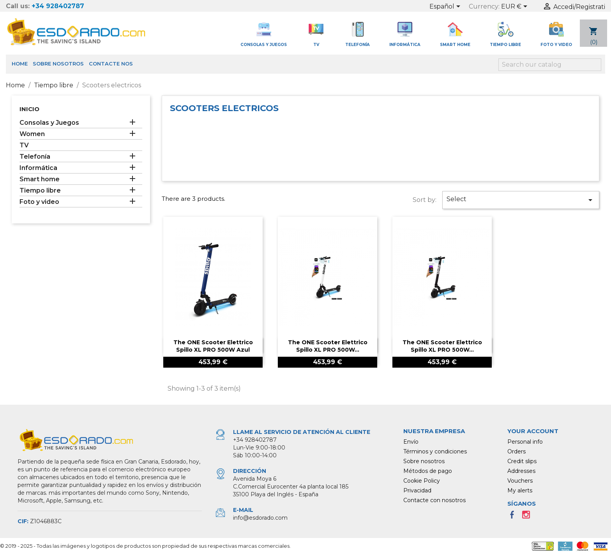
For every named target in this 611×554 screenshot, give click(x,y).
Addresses (521, 470)
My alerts (519, 490)
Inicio (29, 109)
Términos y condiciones (435, 451)
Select (521, 200)
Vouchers (520, 480)
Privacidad (417, 490)
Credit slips (522, 461)
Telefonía (34, 156)
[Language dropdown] (446, 7)
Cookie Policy (421, 480)
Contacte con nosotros (434, 500)
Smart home (39, 179)
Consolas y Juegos (49, 122)
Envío (411, 441)
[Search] (550, 65)
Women (32, 134)
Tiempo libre (40, 190)
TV (24, 145)
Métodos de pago (427, 470)
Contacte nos (111, 63)
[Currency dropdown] (515, 7)
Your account (532, 431)
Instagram (528, 517)
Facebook (514, 517)
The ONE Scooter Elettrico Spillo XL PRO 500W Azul (213, 346)
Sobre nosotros (58, 63)
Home (20, 63)
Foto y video (39, 201)
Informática (38, 168)
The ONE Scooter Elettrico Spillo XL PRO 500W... (327, 346)
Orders (516, 451)
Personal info (525, 441)
